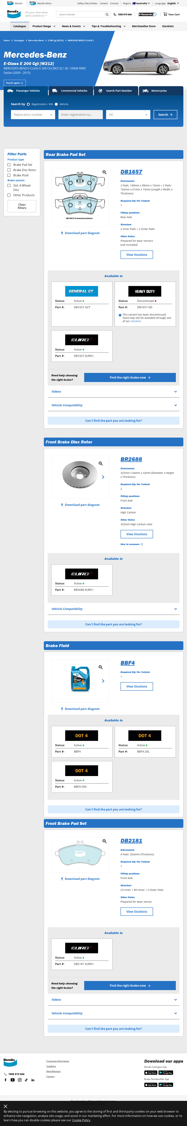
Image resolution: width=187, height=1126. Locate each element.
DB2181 (131, 840)
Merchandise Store (144, 26)
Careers (104, 3)
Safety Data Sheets (87, 3)
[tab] (15, 83)
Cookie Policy (81, 1120)
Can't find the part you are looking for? (113, 421)
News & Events (73, 26)
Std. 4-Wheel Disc (18, 187)
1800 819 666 (14, 1074)
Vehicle (64, 104)
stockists (136, 321)
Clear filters (22, 206)
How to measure (132, 544)
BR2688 (131, 459)
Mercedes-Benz (36, 40)
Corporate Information (57, 1061)
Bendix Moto (40, 3)
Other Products (21, 195)
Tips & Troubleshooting (108, 26)
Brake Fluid (17, 175)
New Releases (53, 1071)
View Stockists (136, 255)
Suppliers (51, 1066)
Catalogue (19, 26)
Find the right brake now (130, 377)
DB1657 (131, 171)
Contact (114, 3)
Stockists (168, 26)
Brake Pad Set (19, 165)
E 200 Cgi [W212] (56, 40)
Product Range (44, 26)
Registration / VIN (42, 104)
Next (103, 477)
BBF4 (128, 662)
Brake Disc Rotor (21, 170)
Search (165, 115)
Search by (18, 104)
